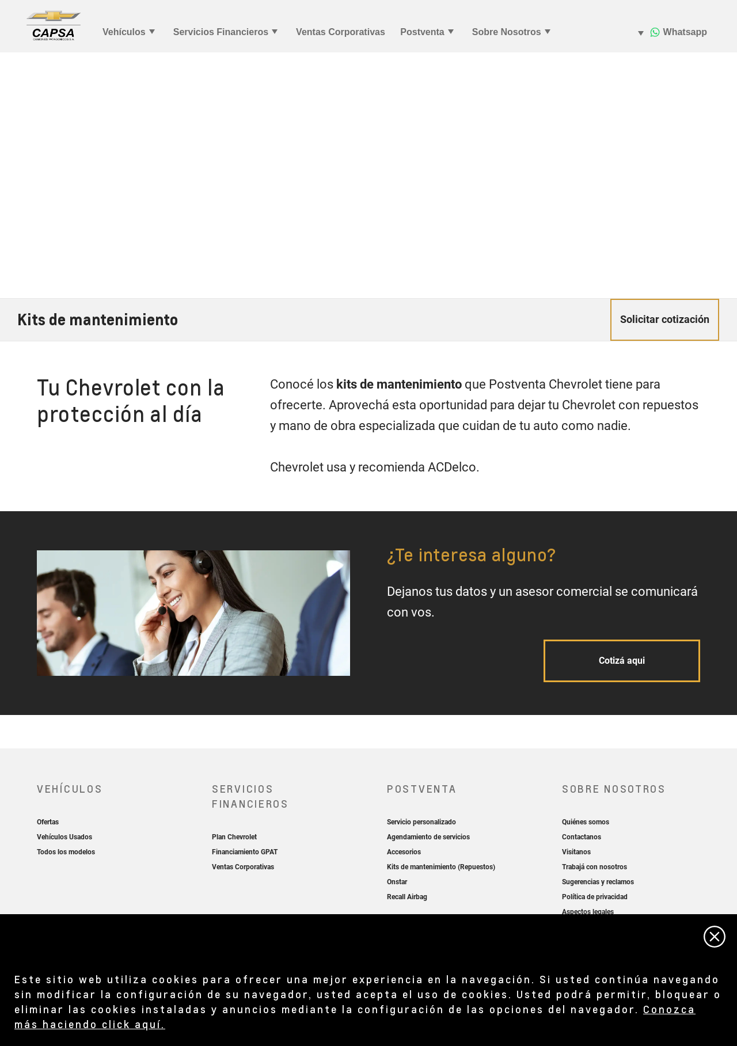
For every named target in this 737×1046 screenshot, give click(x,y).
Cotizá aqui (622, 660)
